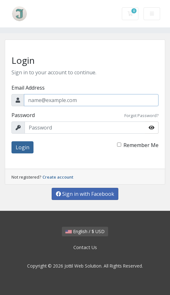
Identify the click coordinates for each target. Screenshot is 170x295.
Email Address (28, 87)
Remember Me (141, 145)
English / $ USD (85, 231)
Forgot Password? (141, 115)
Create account (57, 177)
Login (22, 147)
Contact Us (85, 247)
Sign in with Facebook (85, 193)
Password (23, 115)
